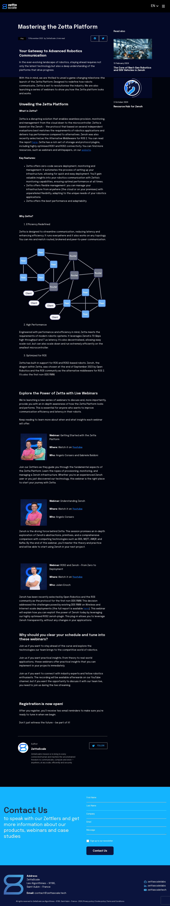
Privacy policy (88, 901)
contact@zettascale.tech (50, 893)
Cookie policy (100, 901)
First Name (126, 799)
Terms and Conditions (115, 901)
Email (126, 824)
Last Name (126, 807)
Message (126, 832)
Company (126, 816)
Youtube (77, 447)
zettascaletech (157, 890)
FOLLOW (98, 745)
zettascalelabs (157, 882)
